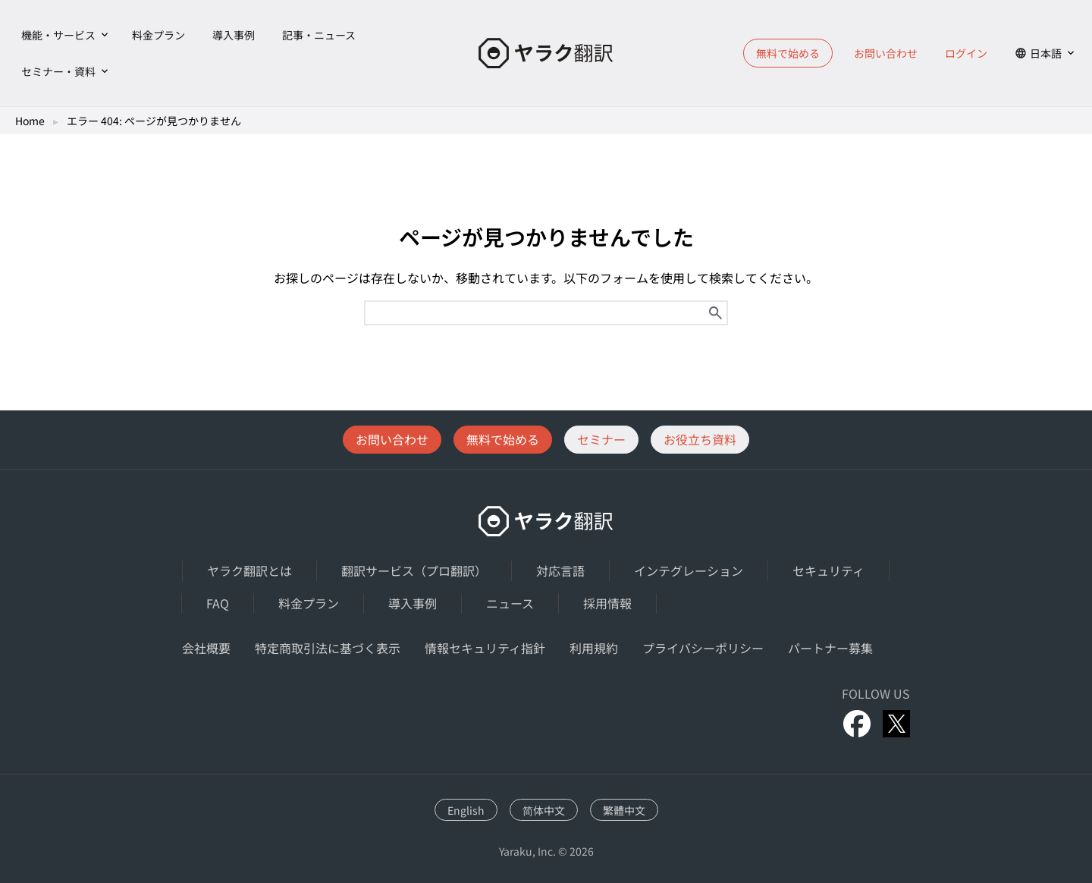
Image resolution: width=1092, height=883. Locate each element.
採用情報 (607, 603)
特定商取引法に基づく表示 (327, 648)
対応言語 (560, 570)
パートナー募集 (830, 648)
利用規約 (594, 648)
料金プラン (158, 34)
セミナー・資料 (58, 71)
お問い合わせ (886, 53)
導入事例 (233, 34)
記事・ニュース (319, 34)
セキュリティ (828, 570)
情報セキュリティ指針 (485, 648)
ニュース (510, 603)
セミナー (601, 439)
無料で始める (788, 53)
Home (30, 120)
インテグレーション (688, 570)
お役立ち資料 (700, 439)
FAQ (217, 603)
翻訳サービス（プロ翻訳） (414, 570)
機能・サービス (58, 34)
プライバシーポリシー (703, 648)
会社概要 (206, 648)
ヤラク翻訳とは (249, 570)
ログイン (966, 53)
